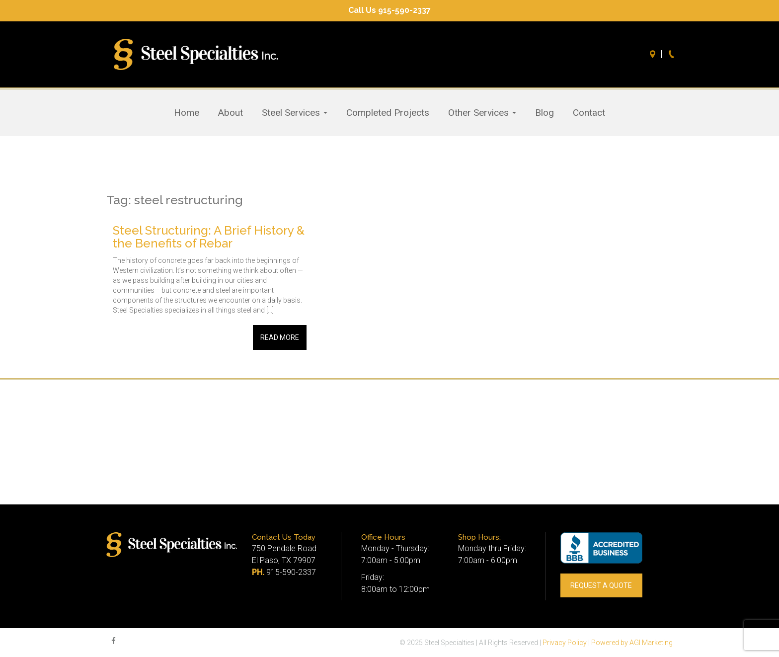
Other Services (482, 113)
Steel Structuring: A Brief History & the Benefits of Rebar (209, 236)
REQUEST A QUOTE (601, 585)
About (230, 113)
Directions (654, 54)
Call (673, 54)
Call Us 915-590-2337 (389, 10)
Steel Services (294, 113)
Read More (279, 337)
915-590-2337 (291, 572)
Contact (589, 113)
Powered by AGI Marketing (632, 643)
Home (186, 113)
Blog (544, 113)
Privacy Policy (565, 643)
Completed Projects (387, 113)
